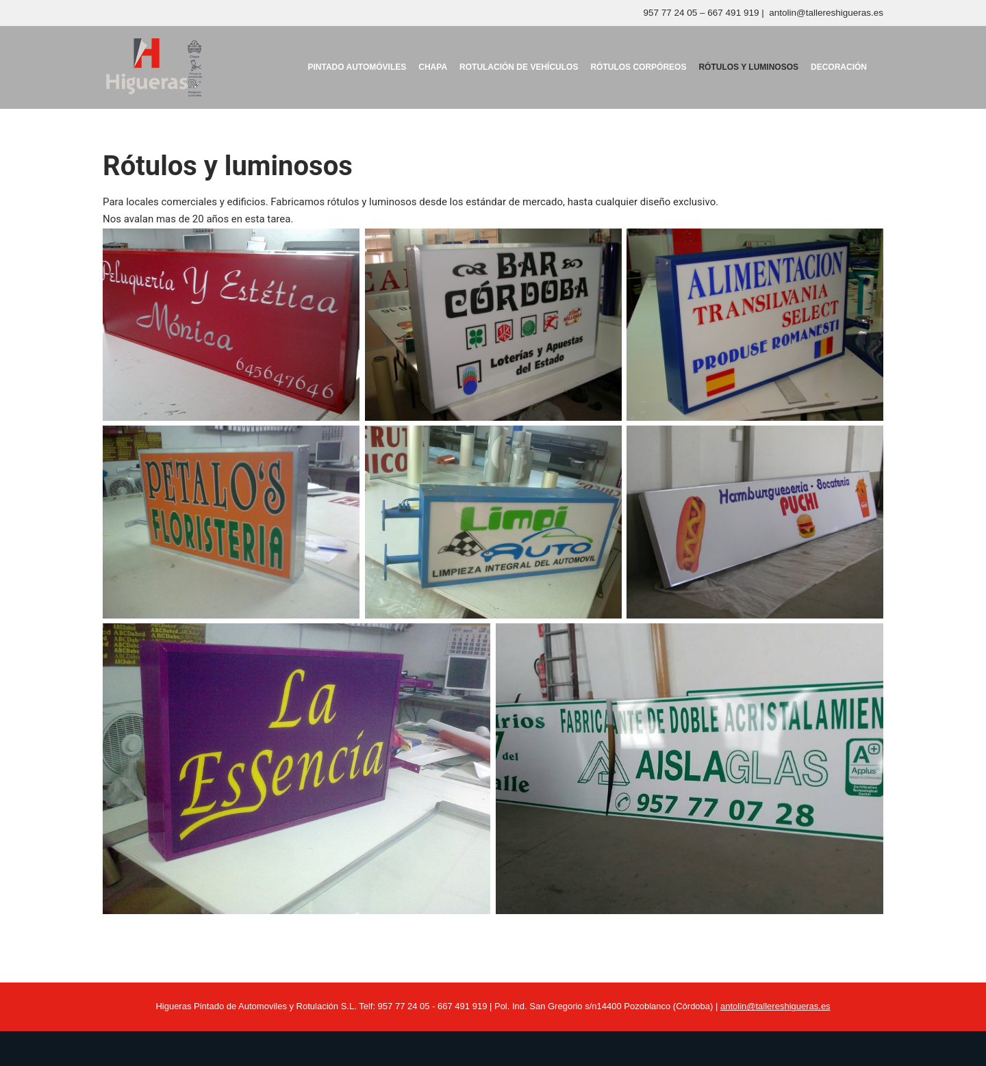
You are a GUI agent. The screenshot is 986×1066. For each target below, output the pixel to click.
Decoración (839, 67)
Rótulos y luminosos (748, 67)
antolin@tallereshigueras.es (826, 13)
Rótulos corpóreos (638, 67)
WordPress (260, 1048)
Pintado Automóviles (356, 67)
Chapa (432, 67)
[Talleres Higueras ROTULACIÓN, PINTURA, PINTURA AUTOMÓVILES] (153, 67)
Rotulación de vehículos (518, 67)
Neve (115, 1048)
